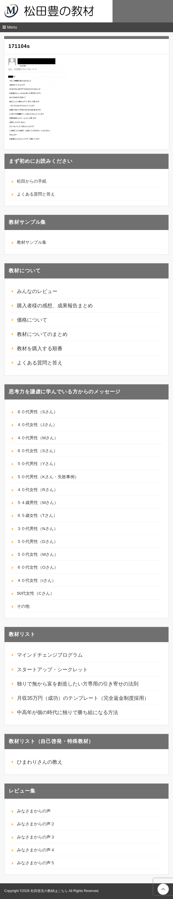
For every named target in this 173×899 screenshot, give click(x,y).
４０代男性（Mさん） (38, 437)
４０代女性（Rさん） (37, 489)
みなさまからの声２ (36, 823)
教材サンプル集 (31, 242)
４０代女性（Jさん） (37, 424)
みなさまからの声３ (36, 837)
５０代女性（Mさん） (38, 554)
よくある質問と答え (36, 194)
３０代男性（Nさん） (37, 528)
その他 (23, 606)
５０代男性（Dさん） (37, 541)
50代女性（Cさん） (35, 593)
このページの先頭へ (163, 889)
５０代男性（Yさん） (37, 463)
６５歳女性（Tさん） (37, 515)
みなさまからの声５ (36, 862)
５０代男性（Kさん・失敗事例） (48, 476)
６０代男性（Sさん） (37, 411)
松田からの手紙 (31, 181)
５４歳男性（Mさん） (38, 502)
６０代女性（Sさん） (37, 450)
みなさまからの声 (34, 811)
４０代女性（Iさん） (36, 580)
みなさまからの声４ (36, 849)
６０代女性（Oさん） (37, 567)
